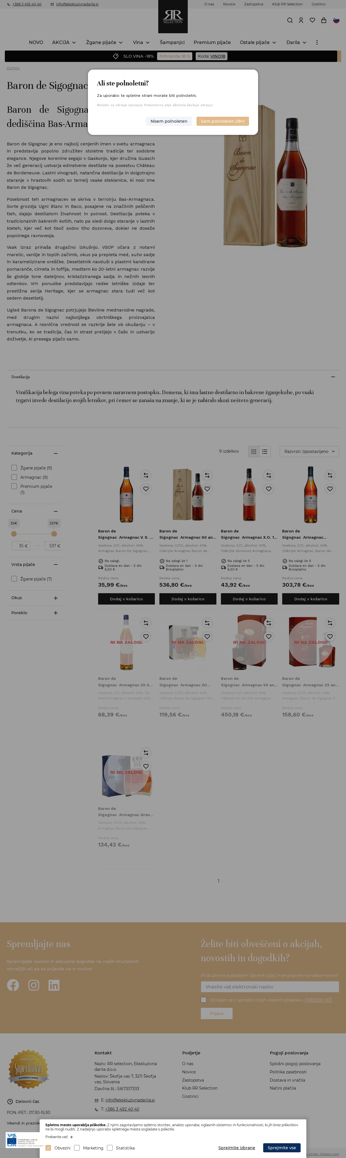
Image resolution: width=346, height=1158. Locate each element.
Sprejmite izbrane (236, 1147)
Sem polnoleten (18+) (222, 121)
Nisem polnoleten (169, 121)
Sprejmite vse (282, 1147)
